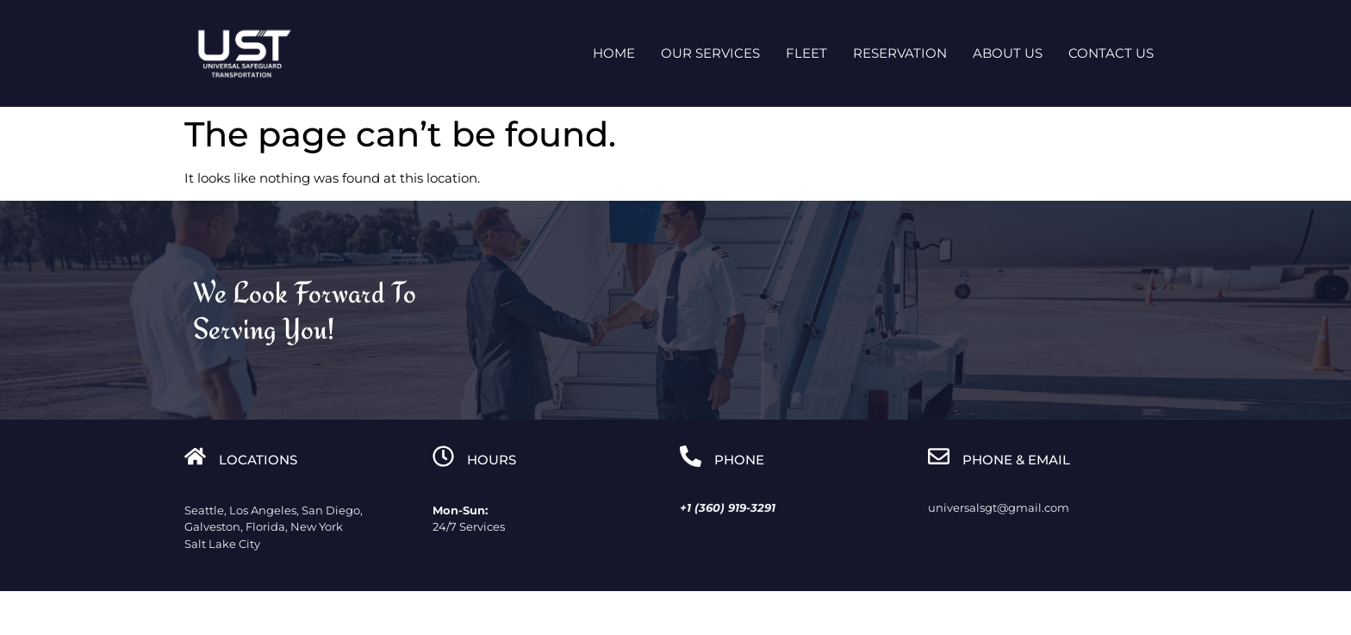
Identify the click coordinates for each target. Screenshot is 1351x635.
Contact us (1111, 53)
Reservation (900, 53)
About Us (1008, 53)
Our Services (710, 53)
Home (614, 53)
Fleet (806, 53)
